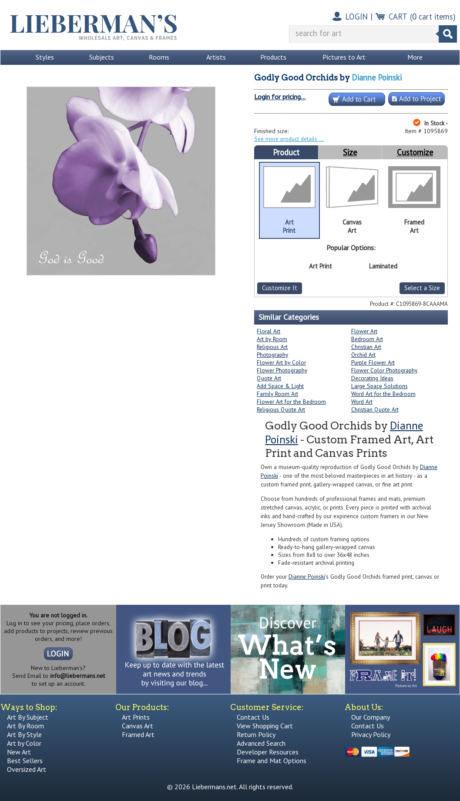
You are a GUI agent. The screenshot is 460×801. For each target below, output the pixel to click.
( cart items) (433, 16)
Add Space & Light (280, 386)
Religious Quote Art (281, 409)
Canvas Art (137, 725)
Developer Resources (268, 751)
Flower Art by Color (281, 362)
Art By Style (24, 734)
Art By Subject (27, 717)
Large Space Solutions (379, 386)
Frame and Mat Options (271, 760)
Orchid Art (363, 355)
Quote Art (269, 378)
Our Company (370, 717)
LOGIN (356, 16)
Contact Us (253, 717)
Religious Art (272, 347)
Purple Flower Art (373, 362)
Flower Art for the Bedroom (291, 402)
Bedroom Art (367, 339)
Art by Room (272, 339)
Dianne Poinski (377, 77)
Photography (272, 355)
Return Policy (256, 734)
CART (398, 16)
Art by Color (24, 743)
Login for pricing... (280, 96)
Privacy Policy (370, 734)
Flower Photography (282, 370)
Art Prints (136, 717)
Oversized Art (26, 769)
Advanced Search (261, 743)
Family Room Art (277, 394)
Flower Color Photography (384, 370)
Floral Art (268, 331)
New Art (19, 751)
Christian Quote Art (375, 409)
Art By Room (25, 725)
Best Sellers (25, 760)
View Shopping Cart (265, 725)
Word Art (362, 402)
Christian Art (366, 347)
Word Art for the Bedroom (383, 394)
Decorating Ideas (372, 378)
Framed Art (138, 734)
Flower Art (364, 331)
